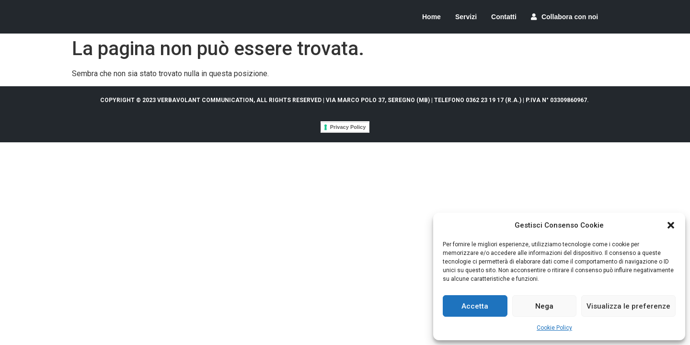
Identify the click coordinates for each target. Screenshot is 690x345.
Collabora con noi (564, 17)
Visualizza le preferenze (628, 306)
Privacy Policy (348, 127)
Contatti (504, 17)
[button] (671, 225)
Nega (544, 306)
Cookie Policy (554, 327)
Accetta (474, 306)
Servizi (466, 17)
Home (431, 17)
